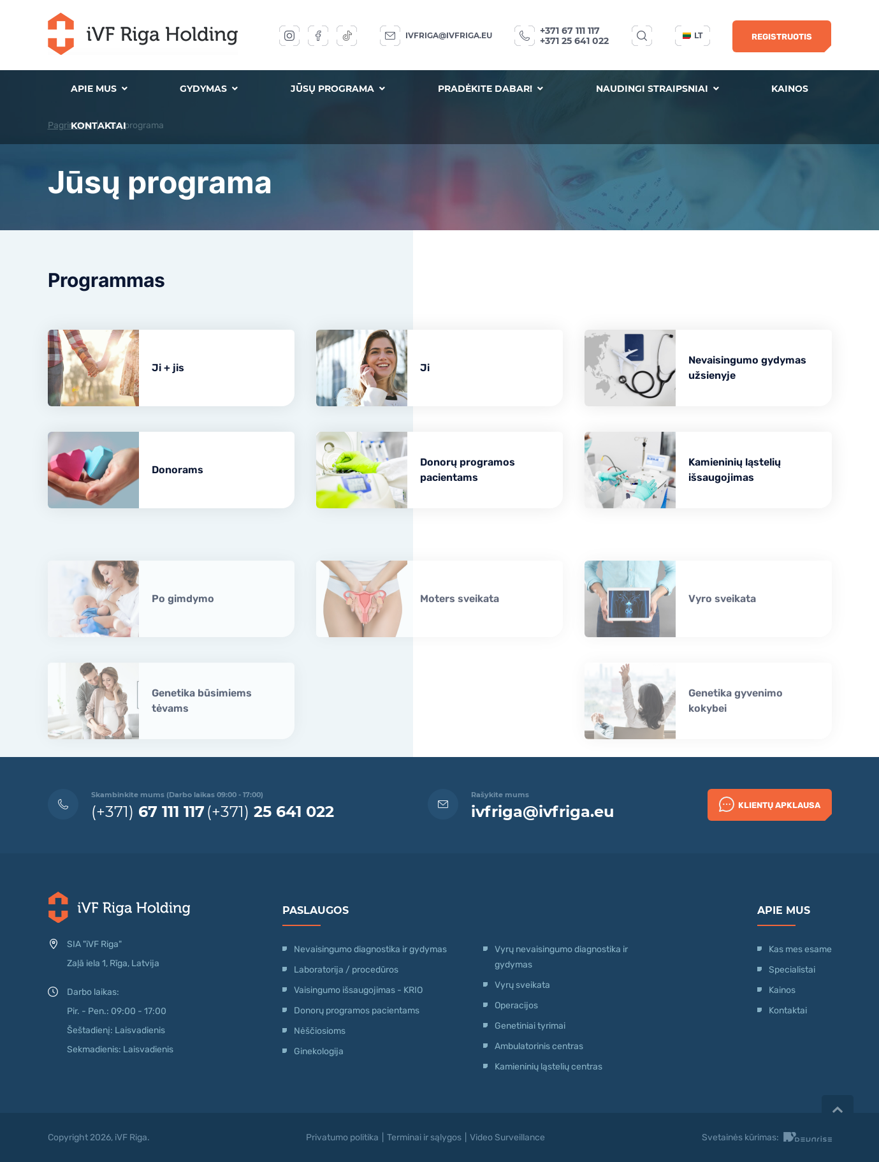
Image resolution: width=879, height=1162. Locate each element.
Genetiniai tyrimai (530, 1025)
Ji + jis (168, 368)
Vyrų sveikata (522, 985)
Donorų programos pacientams (467, 469)
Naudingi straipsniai (657, 88)
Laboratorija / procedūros (346, 969)
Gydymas (209, 88)
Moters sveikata (459, 628)
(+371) (148, 811)
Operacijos (516, 1005)
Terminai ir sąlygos (424, 1137)
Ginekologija (319, 1051)
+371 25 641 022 (574, 41)
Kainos (789, 88)
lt (692, 35)
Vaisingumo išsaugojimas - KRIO (358, 990)
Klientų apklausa (769, 804)
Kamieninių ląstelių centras (548, 1066)
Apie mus (99, 88)
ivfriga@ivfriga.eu (448, 35)
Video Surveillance (507, 1137)
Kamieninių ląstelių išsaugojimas (734, 469)
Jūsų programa (338, 88)
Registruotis (782, 36)
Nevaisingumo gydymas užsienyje (747, 367)
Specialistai (792, 969)
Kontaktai (98, 125)
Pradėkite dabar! (490, 88)
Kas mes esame (800, 949)
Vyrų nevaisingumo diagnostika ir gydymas (561, 957)
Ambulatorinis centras (539, 1046)
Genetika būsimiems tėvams (202, 730)
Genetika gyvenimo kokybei (735, 730)
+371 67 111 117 (570, 31)
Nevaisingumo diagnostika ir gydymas (370, 949)
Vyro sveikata (722, 628)
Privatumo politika (342, 1137)
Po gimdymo (183, 628)
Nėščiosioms (319, 1031)
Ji (425, 368)
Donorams (177, 470)
